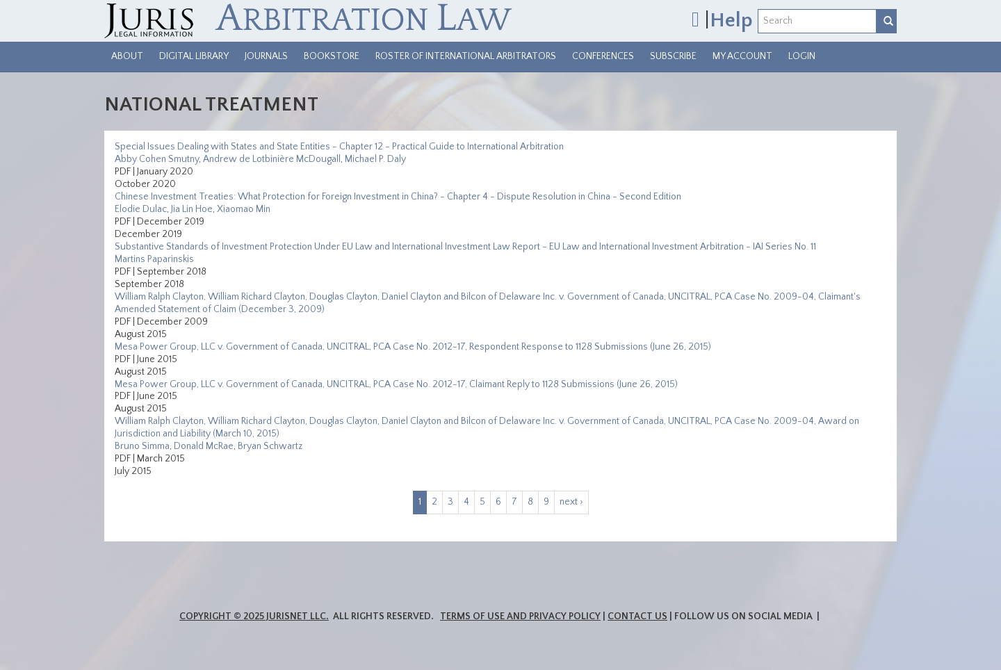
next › (571, 501)
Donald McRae (204, 446)
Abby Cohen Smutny (157, 159)
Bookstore (331, 56)
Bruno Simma (142, 446)
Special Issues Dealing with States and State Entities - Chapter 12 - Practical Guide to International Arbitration (339, 146)
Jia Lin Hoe (192, 209)
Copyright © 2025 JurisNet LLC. (254, 616)
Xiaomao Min (243, 209)
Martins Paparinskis (154, 259)
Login (801, 56)
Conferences (603, 56)
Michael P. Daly (375, 159)
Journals (266, 56)
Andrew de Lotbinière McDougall (272, 159)
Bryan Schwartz (270, 446)
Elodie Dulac (141, 209)
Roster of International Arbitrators (465, 56)
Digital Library (194, 56)
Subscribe (673, 56)
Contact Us (637, 616)
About (127, 56)
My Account (742, 56)
